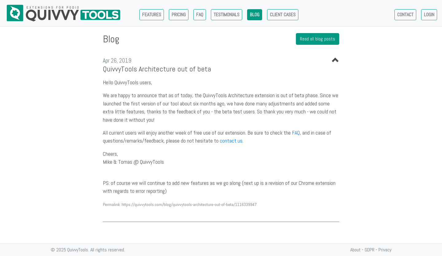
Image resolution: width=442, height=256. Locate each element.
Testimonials (226, 14)
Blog (254, 14)
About (355, 249)
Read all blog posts (317, 39)
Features (151, 14)
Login (429, 14)
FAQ (296, 132)
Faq (199, 14)
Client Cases (283, 14)
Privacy (384, 249)
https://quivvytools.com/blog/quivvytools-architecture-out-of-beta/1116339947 (189, 204)
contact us (231, 140)
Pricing (179, 14)
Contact (405, 14)
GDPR (369, 249)
